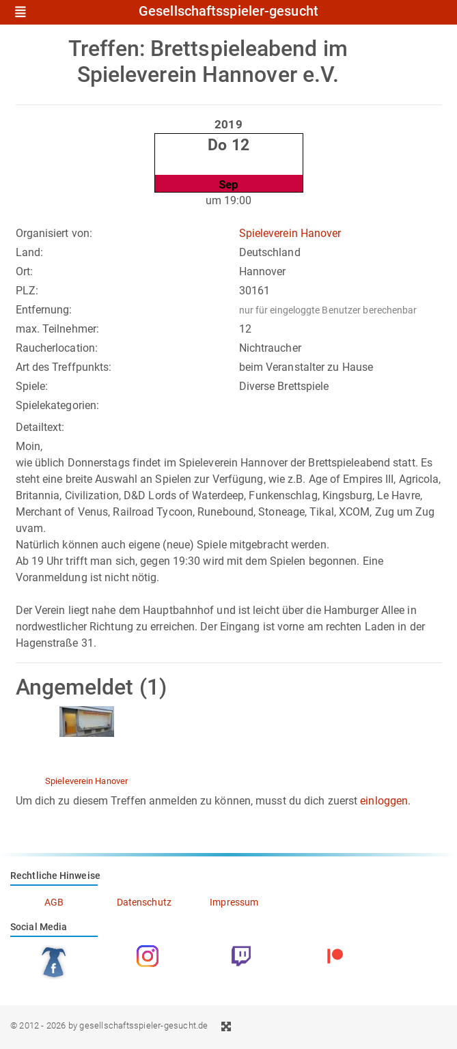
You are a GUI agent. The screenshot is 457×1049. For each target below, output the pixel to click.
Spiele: (32, 386)
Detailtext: (40, 427)
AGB (54, 902)
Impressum (234, 902)
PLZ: (27, 290)
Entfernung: (44, 309)
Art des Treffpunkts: (64, 367)
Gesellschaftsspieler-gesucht (228, 11)
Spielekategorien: (58, 405)
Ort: (24, 271)
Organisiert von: (54, 233)
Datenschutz (144, 902)
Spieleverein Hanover (290, 233)
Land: (30, 252)
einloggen (384, 800)
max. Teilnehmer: (58, 328)
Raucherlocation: (57, 347)
